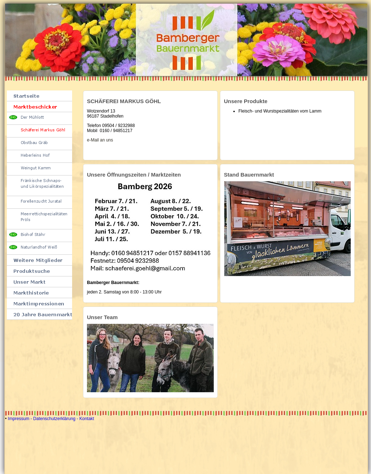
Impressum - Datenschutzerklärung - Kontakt (51, 418)
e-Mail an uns (100, 140)
